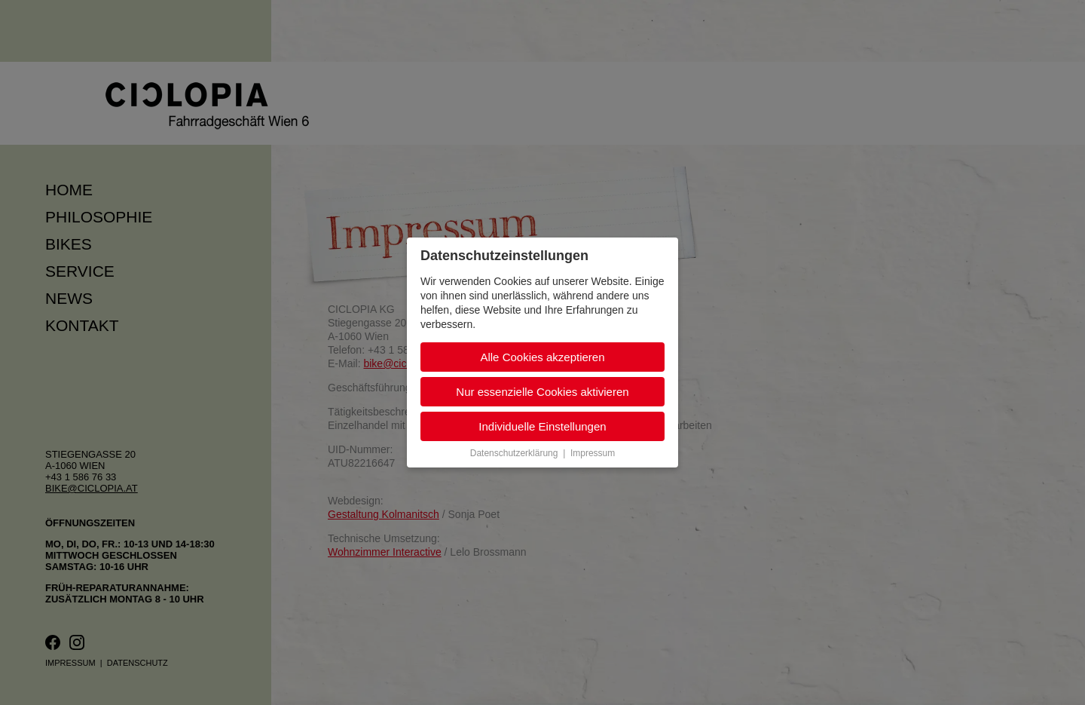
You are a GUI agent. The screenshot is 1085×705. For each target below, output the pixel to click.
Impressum (592, 453)
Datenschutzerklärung (514, 453)
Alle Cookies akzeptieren (542, 357)
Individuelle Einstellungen (542, 426)
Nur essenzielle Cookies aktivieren (542, 391)
